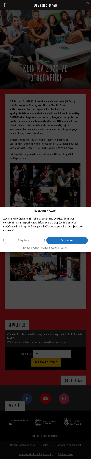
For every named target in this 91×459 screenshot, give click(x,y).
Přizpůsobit (24, 242)
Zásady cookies (31, 249)
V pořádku (67, 242)
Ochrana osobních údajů (54, 249)
